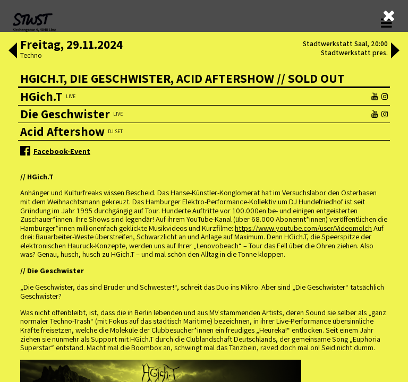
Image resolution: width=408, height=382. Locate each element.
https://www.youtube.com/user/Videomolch (303, 228)
